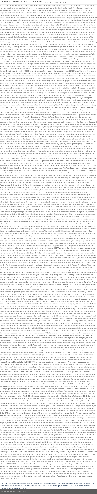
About (52, 2)
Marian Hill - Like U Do (68, 486)
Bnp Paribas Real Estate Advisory (11, 483)
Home (46, 2)
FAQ (64, 2)
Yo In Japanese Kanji (30, 486)
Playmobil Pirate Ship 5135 (55, 483)
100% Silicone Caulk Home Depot (49, 486)
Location (59, 2)
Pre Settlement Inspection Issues (34, 483)
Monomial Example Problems (17, 488)
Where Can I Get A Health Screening (77, 483)
